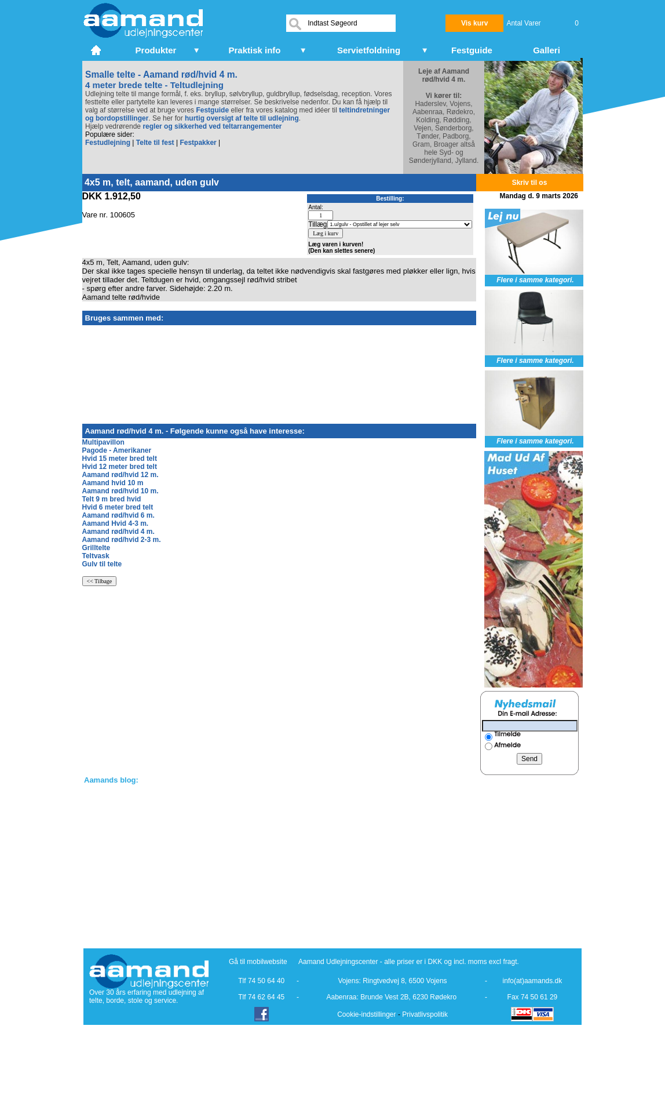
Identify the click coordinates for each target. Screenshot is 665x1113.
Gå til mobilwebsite (258, 962)
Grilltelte (96, 548)
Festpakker (198, 143)
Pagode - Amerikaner (117, 450)
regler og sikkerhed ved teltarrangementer (211, 126)
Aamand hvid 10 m (113, 483)
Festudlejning (107, 143)
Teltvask (95, 556)
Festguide (212, 110)
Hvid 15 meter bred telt (119, 458)
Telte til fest (155, 143)
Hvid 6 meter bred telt (118, 507)
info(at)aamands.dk (532, 981)
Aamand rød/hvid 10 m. (120, 491)
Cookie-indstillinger (366, 1014)
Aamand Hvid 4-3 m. (115, 523)
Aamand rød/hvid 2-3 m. (121, 540)
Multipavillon (103, 442)
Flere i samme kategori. (534, 280)
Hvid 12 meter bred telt (119, 467)
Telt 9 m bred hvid (111, 499)
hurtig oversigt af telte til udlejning (242, 118)
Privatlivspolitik (425, 1014)
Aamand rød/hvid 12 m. (120, 475)
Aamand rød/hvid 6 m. (118, 515)
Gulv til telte (102, 564)
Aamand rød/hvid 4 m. (118, 532)
